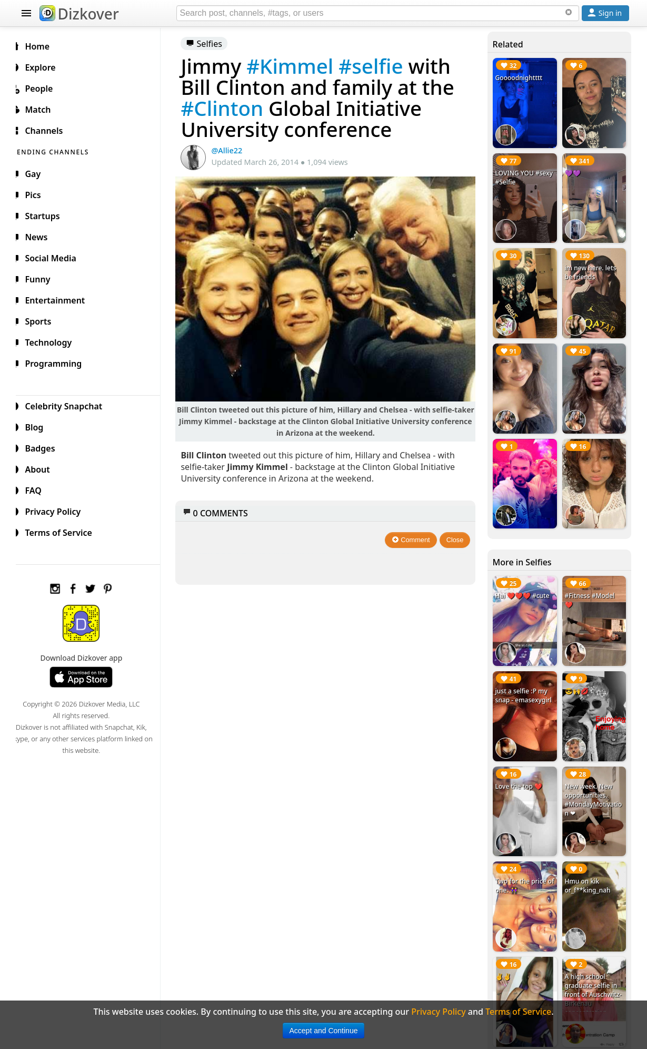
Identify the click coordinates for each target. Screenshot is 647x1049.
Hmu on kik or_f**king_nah (589, 871)
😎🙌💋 (578, 679)
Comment (413, 536)
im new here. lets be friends (592, 269)
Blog (40, 426)
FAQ (39, 489)
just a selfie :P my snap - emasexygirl (526, 684)
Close (457, 536)
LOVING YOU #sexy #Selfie (517, 175)
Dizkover (79, 14)
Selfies (213, 44)
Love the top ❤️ (521, 773)
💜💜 (574, 170)
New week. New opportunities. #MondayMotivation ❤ (594, 787)
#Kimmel (298, 66)
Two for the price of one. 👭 (523, 871)
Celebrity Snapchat (69, 404)
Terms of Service (64, 531)
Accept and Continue (324, 1030)
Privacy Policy (58, 510)
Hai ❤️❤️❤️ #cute (525, 586)
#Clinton (231, 108)
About (43, 468)
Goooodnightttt (521, 77)
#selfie (379, 66)
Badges (45, 447)
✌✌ (506, 959)
